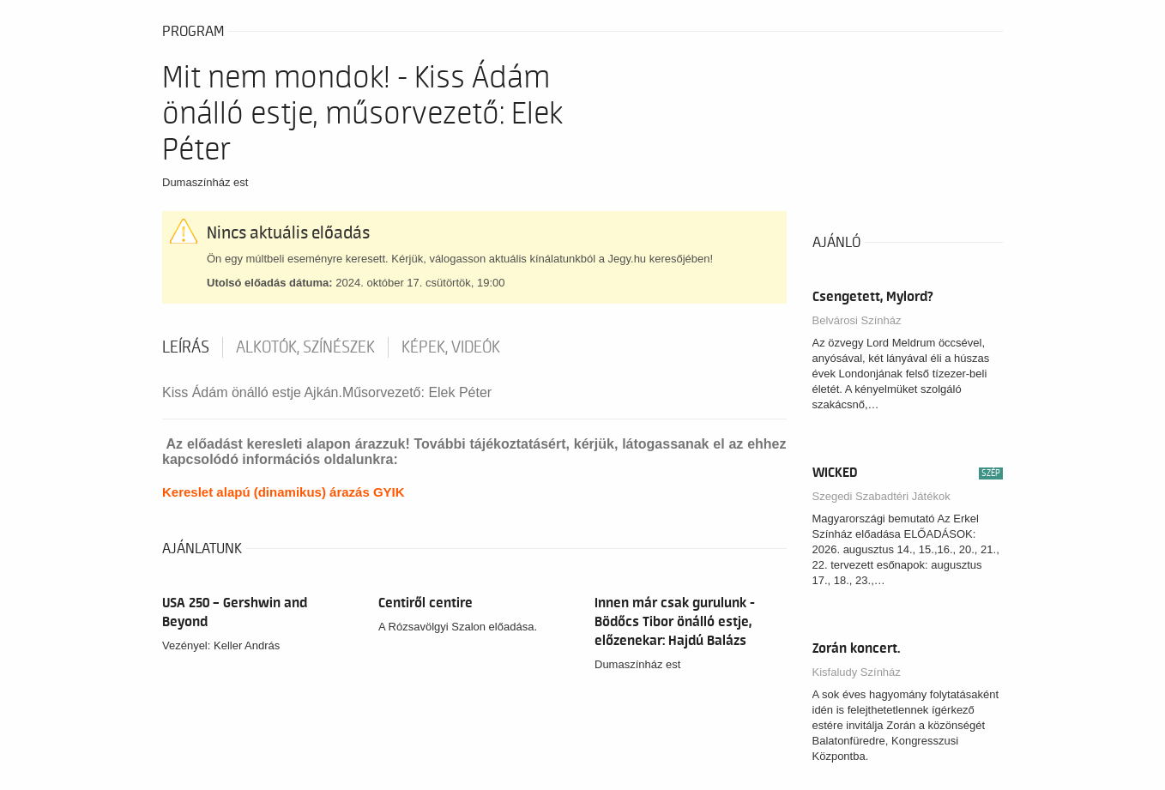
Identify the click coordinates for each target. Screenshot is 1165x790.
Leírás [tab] (185, 347)
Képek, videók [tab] (450, 347)
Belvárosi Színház (857, 320)
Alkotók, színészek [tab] (305, 347)
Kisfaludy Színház (856, 672)
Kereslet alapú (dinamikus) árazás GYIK (283, 492)
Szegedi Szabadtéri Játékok (881, 496)
